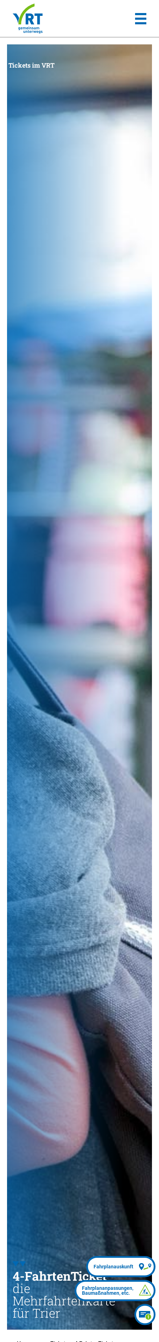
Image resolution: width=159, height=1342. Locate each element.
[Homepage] (28, 18)
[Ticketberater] (144, 1314)
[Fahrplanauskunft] (120, 1266)
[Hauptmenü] (140, 18)
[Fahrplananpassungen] (115, 1290)
